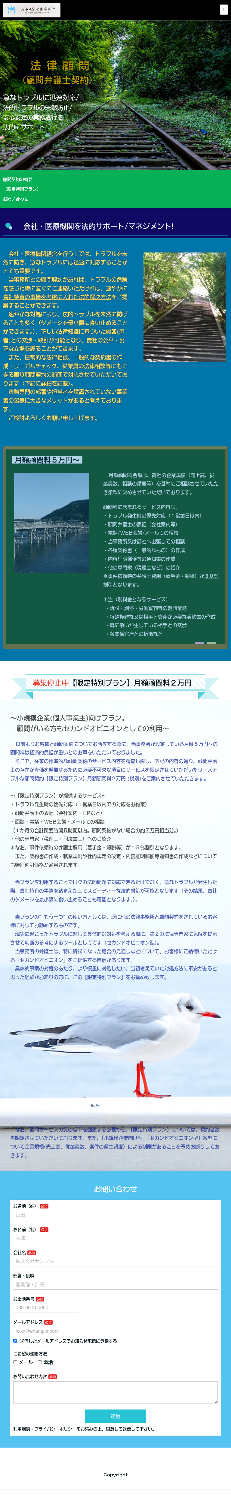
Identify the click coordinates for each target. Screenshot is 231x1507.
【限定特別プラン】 (27, 189)
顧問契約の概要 (24, 179)
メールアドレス (28, 1322)
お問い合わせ (15, 199)
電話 (45, 1362)
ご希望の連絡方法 (30, 1354)
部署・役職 (23, 1276)
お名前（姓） (25, 1206)
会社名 (19, 1252)
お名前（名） (25, 1229)
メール (23, 1362)
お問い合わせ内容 (30, 1376)
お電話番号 (23, 1299)
